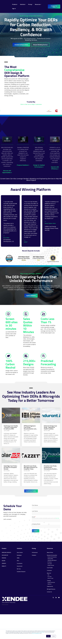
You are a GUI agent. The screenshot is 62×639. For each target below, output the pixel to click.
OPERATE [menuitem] (4, 563)
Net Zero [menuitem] (19, 569)
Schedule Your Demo (54, 5)
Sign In (14, 7)
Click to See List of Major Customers (31, 104)
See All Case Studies (31, 491)
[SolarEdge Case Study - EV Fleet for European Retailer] (11, 455)
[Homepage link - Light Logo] (14, 600)
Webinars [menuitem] (49, 584)
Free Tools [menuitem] (50, 563)
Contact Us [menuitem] (49, 592)
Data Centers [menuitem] (20, 552)
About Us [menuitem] (49, 573)
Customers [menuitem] (49, 570)
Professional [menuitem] (35, 552)
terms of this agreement (36, 633)
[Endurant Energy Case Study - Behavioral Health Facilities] (51, 415)
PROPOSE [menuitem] (4, 558)
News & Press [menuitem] (50, 552)
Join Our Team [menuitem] (50, 578)
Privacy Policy (42, 632)
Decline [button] (53, 636)
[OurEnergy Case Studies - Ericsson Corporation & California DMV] (11, 415)
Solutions (23, 3)
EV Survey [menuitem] (50, 562)
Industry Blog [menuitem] (50, 558)
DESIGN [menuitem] (3, 560)
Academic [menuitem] (34, 555)
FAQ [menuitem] (48, 575)
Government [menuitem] (19, 566)
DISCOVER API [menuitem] (5, 555)
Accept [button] (48, 636)
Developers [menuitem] (19, 555)
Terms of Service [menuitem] (5, 602)
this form (57, 518)
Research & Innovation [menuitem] (52, 555)
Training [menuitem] (49, 580)
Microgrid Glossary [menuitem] (51, 589)
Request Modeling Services (40, 45)
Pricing (30, 3)
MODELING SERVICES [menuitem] (6, 552)
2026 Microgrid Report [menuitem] (52, 560)
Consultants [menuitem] (19, 563)
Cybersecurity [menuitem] (50, 586)
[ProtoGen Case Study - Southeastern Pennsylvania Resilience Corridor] (51, 455)
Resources (38, 3)
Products (15, 3)
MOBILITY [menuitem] (4, 566)
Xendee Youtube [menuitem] (51, 565)
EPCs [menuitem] (18, 560)
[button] (53, 597)
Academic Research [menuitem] (21, 571)
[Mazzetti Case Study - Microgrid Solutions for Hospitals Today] (31, 455)
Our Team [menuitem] (49, 576)
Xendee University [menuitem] (51, 582)
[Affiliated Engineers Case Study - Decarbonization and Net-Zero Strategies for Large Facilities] (31, 415)
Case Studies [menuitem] (50, 567)
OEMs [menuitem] (18, 558)
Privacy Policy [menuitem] (12, 602)
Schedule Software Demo (21, 45)
